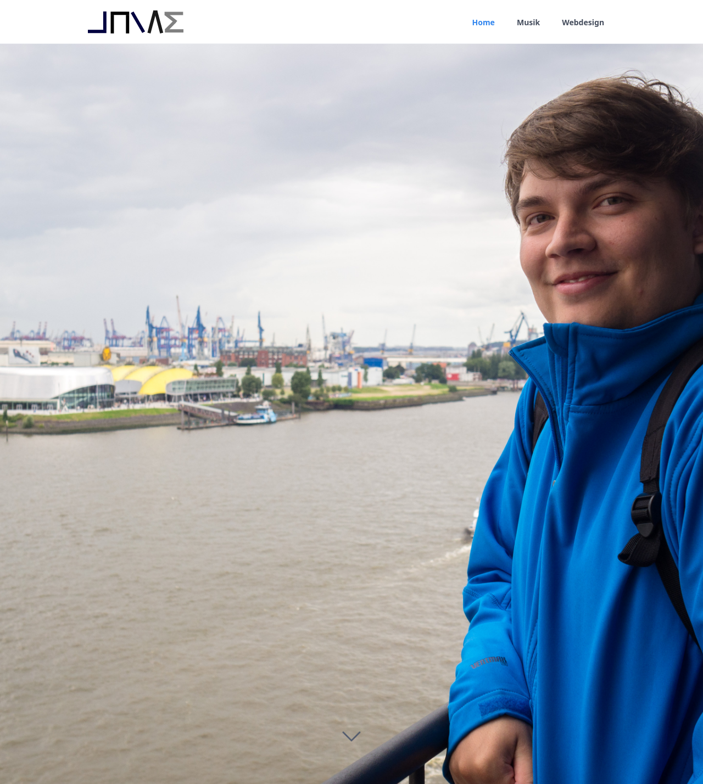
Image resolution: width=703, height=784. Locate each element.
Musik (528, 22)
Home (483, 22)
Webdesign (583, 22)
